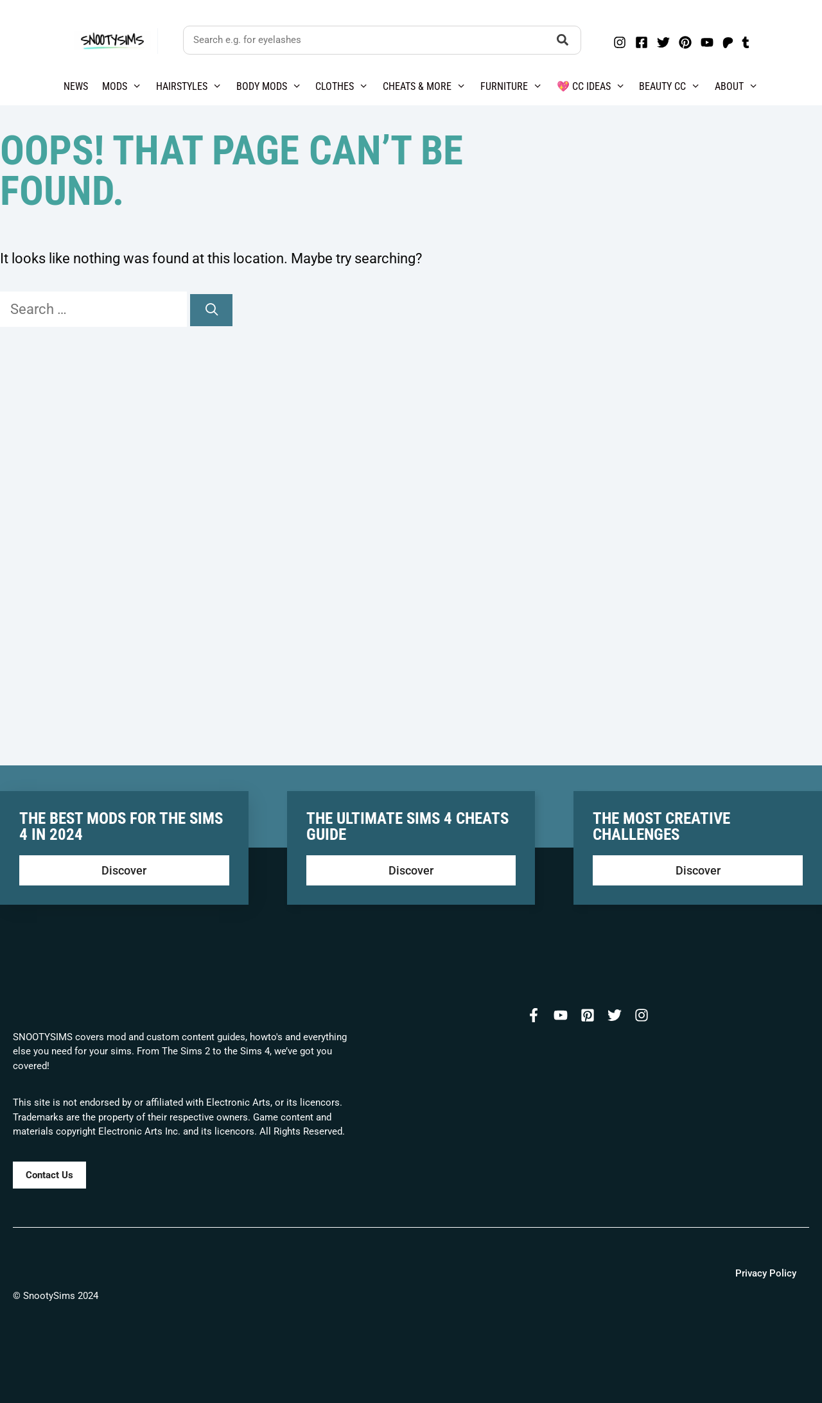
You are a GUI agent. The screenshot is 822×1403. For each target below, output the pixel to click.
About (740, 86)
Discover (123, 870)
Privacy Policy (765, 1273)
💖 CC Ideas (595, 86)
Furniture (515, 86)
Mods (125, 86)
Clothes (345, 86)
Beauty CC (673, 86)
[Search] (211, 310)
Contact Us (49, 1175)
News (76, 86)
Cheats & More (428, 86)
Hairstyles (192, 86)
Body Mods (272, 86)
